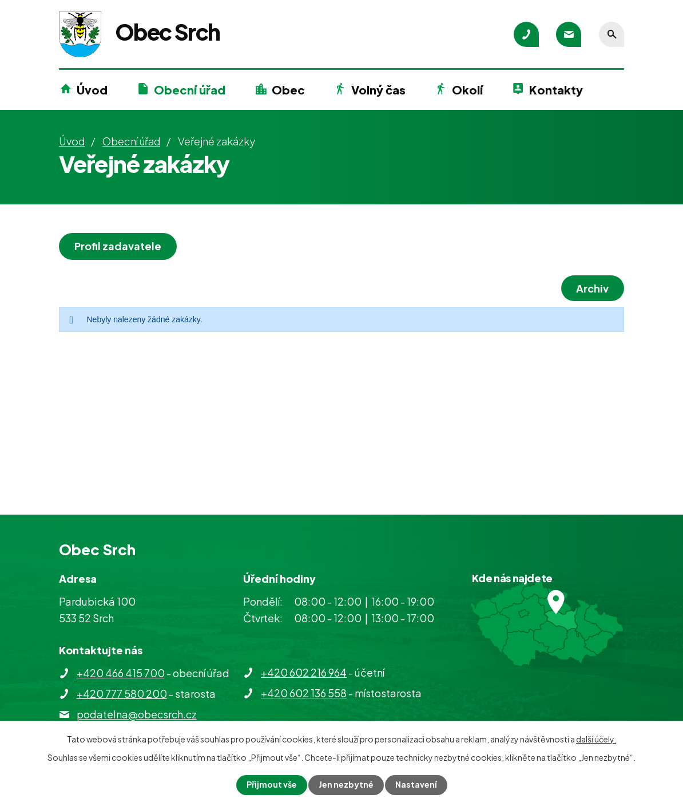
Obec (288, 89)
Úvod (92, 89)
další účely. (596, 739)
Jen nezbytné (346, 785)
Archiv (592, 288)
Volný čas (378, 89)
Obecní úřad (189, 89)
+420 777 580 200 (122, 693)
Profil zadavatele (117, 245)
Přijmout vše (272, 785)
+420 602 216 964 (304, 672)
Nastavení (416, 785)
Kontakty (556, 89)
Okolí (467, 89)
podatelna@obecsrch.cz (137, 714)
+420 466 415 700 (121, 672)
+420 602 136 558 (304, 693)
